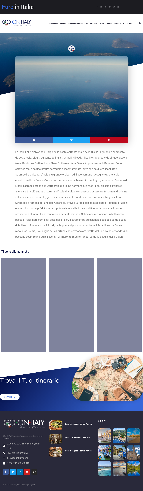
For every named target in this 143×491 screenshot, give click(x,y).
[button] (34, 140)
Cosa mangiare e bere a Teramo (78, 424)
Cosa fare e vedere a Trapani (77, 437)
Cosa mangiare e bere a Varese (78, 451)
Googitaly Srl (29, 485)
